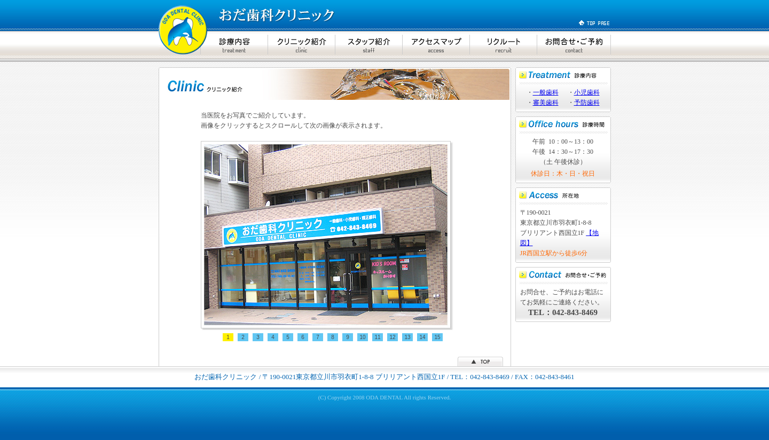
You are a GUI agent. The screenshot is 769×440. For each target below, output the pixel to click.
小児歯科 (587, 92)
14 (422, 337)
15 (437, 337)
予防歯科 (587, 102)
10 (362, 337)
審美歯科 (546, 102)
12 (392, 337)
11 (377, 337)
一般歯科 (546, 92)
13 (407, 337)
